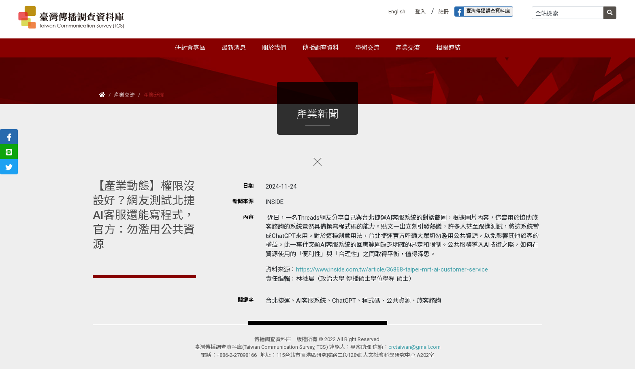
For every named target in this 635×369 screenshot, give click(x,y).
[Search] (568, 12)
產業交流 (124, 95)
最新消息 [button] (234, 47)
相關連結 (448, 47)
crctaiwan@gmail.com (414, 347)
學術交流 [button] (367, 47)
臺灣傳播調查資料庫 (482, 11)
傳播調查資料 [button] (321, 47)
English (396, 11)
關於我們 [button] (274, 47)
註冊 (443, 11)
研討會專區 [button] (190, 47)
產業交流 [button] (408, 47)
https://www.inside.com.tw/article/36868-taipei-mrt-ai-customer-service (392, 269)
